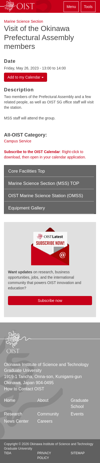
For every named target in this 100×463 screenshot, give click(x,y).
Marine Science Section (23, 21)
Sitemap (78, 453)
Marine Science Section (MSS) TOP (43, 183)
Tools (88, 7)
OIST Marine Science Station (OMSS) (45, 195)
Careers (44, 421)
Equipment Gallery (26, 208)
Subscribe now (50, 300)
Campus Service (17, 141)
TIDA (7, 453)
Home (9, 400)
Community (48, 414)
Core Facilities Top (26, 171)
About (42, 400)
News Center (16, 421)
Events (77, 414)
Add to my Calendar (25, 77)
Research (13, 414)
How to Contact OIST (24, 389)
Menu (71, 7)
